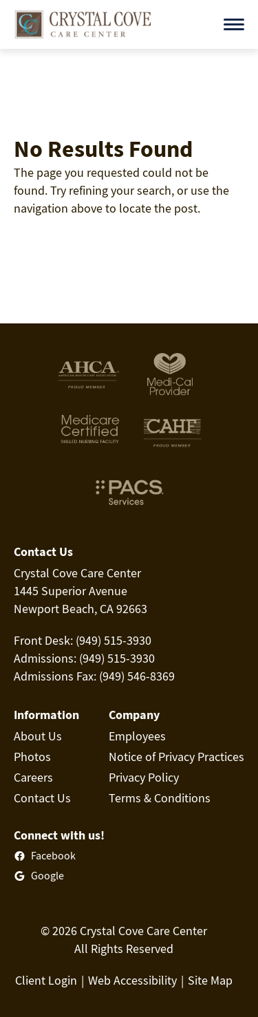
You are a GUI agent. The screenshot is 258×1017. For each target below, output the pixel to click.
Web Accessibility (132, 980)
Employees (137, 736)
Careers (33, 777)
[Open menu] (234, 24)
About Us (38, 736)
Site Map (210, 980)
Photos (32, 756)
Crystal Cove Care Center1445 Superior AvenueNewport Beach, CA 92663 (80, 591)
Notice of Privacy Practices (176, 756)
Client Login (46, 980)
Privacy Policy (144, 777)
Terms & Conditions (160, 798)
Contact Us (42, 798)
